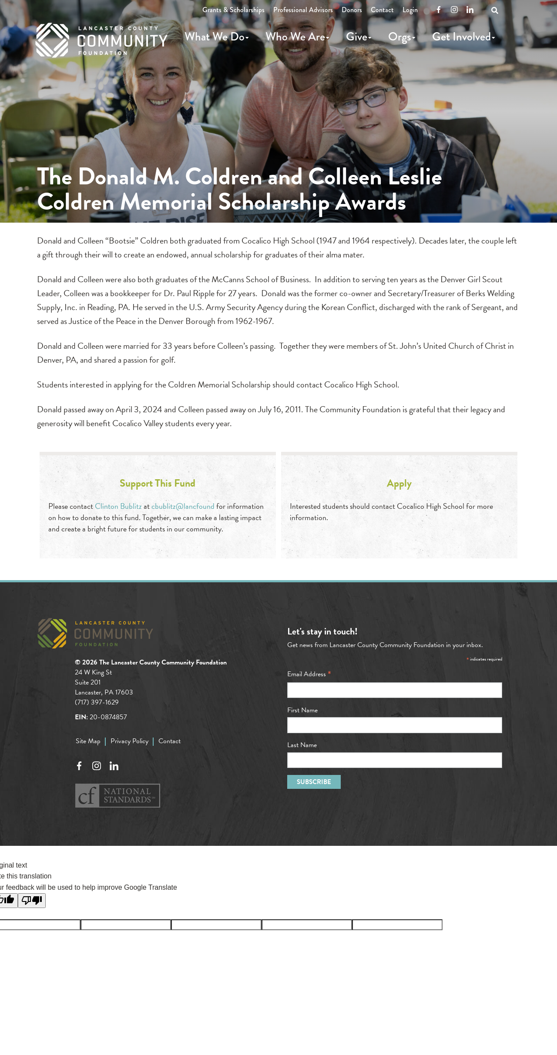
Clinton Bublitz (118, 506)
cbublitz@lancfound (183, 506)
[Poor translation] (32, 900)
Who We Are (295, 36)
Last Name (302, 745)
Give (356, 36)
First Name (302, 710)
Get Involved (461, 36)
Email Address (309, 674)
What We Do (215, 36)
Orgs (399, 36)
